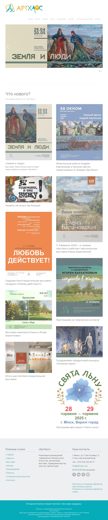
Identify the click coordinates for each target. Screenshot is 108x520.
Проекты (71, 19)
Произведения (61, 19)
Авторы (52, 19)
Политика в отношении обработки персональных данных (87, 485)
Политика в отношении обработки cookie (87, 490)
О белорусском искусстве (84, 19)
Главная (30, 19)
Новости (37, 19)
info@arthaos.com (80, 466)
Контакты (98, 19)
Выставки (45, 19)
